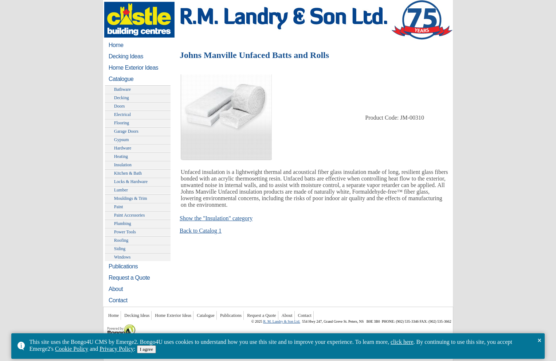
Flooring (121, 122)
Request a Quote (129, 278)
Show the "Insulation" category (216, 218)
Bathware (122, 89)
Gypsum (121, 139)
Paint (118, 206)
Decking (121, 97)
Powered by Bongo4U (107, 323)
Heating (121, 156)
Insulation (123, 164)
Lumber (121, 190)
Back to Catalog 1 (201, 231)
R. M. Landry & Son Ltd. (281, 321)
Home (116, 45)
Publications (123, 266)
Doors (119, 106)
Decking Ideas (126, 56)
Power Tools (125, 231)
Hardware (122, 148)
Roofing (121, 240)
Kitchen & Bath (128, 173)
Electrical (122, 114)
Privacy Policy (116, 349)
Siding (119, 248)
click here (402, 342)
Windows (122, 257)
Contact (118, 300)
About (116, 289)
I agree (146, 349)
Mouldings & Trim (130, 198)
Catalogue (121, 79)
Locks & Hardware (131, 181)
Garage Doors (126, 131)
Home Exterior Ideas (133, 68)
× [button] (539, 340)
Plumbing (122, 223)
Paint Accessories (129, 215)
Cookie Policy (71, 349)
